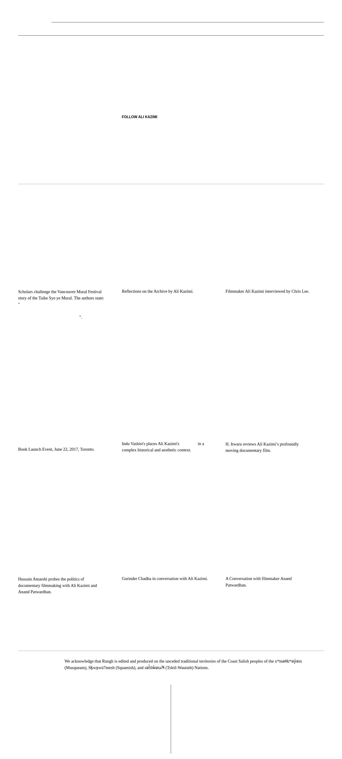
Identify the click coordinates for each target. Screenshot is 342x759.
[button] (320, 29)
